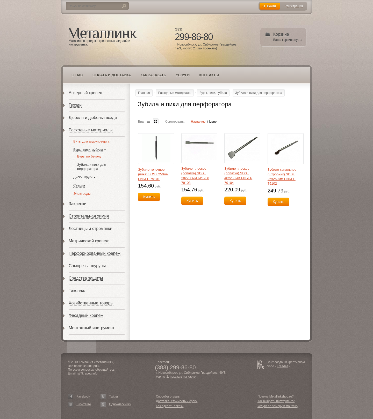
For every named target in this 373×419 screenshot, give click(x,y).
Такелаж (77, 290)
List (148, 121)
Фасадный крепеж (86, 315)
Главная (144, 93)
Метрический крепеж (89, 241)
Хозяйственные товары (91, 303)
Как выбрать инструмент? (276, 401)
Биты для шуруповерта (91, 141)
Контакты (209, 75)
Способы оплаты (168, 396)
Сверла (79, 185)
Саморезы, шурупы (87, 266)
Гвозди (75, 105)
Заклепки (78, 203)
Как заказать (153, 75)
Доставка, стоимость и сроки (176, 401)
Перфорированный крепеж (94, 253)
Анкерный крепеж (86, 93)
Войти (271, 6)
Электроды (82, 194)
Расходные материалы (91, 130)
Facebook (83, 396)
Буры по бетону (89, 156)
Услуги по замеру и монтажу (277, 406)
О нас (77, 75)
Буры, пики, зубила (88, 150)
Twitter (113, 396)
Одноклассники (120, 404)
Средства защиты (86, 278)
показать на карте (183, 376)
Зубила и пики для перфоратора (91, 167)
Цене (213, 121)
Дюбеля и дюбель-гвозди (93, 117)
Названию (198, 121)
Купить (149, 197)
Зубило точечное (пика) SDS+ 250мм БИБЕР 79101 (153, 174)
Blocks (156, 121)
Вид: (141, 121)
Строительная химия (89, 216)
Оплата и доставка (111, 75)
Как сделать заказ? (169, 406)
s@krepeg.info (87, 373)
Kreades (282, 366)
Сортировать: (175, 121)
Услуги (183, 75)
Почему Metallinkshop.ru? (275, 396)
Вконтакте (83, 404)
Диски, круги (82, 177)
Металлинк (103, 33)
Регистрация (294, 6)
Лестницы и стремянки (90, 228)
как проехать (207, 48)
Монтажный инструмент (91, 328)
